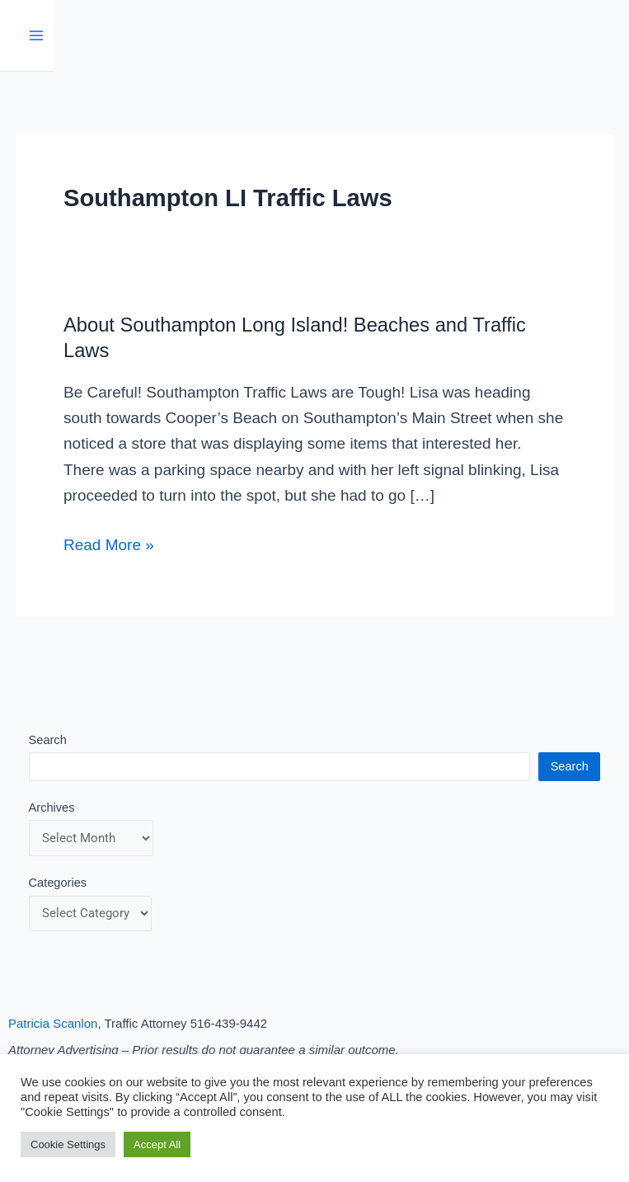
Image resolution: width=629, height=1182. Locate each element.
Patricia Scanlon (52, 1023)
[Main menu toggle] (36, 36)
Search (48, 739)
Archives (52, 807)
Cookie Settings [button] (68, 1144)
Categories (58, 882)
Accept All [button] (157, 1144)
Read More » (108, 542)
